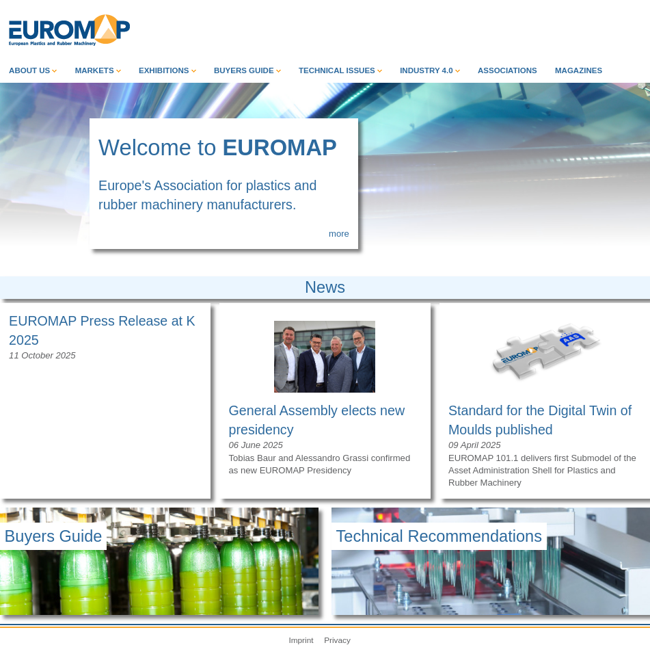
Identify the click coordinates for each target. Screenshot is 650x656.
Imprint (300, 639)
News (325, 287)
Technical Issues (340, 70)
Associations (507, 70)
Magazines (578, 70)
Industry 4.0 (430, 70)
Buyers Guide (247, 70)
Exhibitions (167, 70)
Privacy (337, 639)
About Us (33, 70)
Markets (98, 70)
